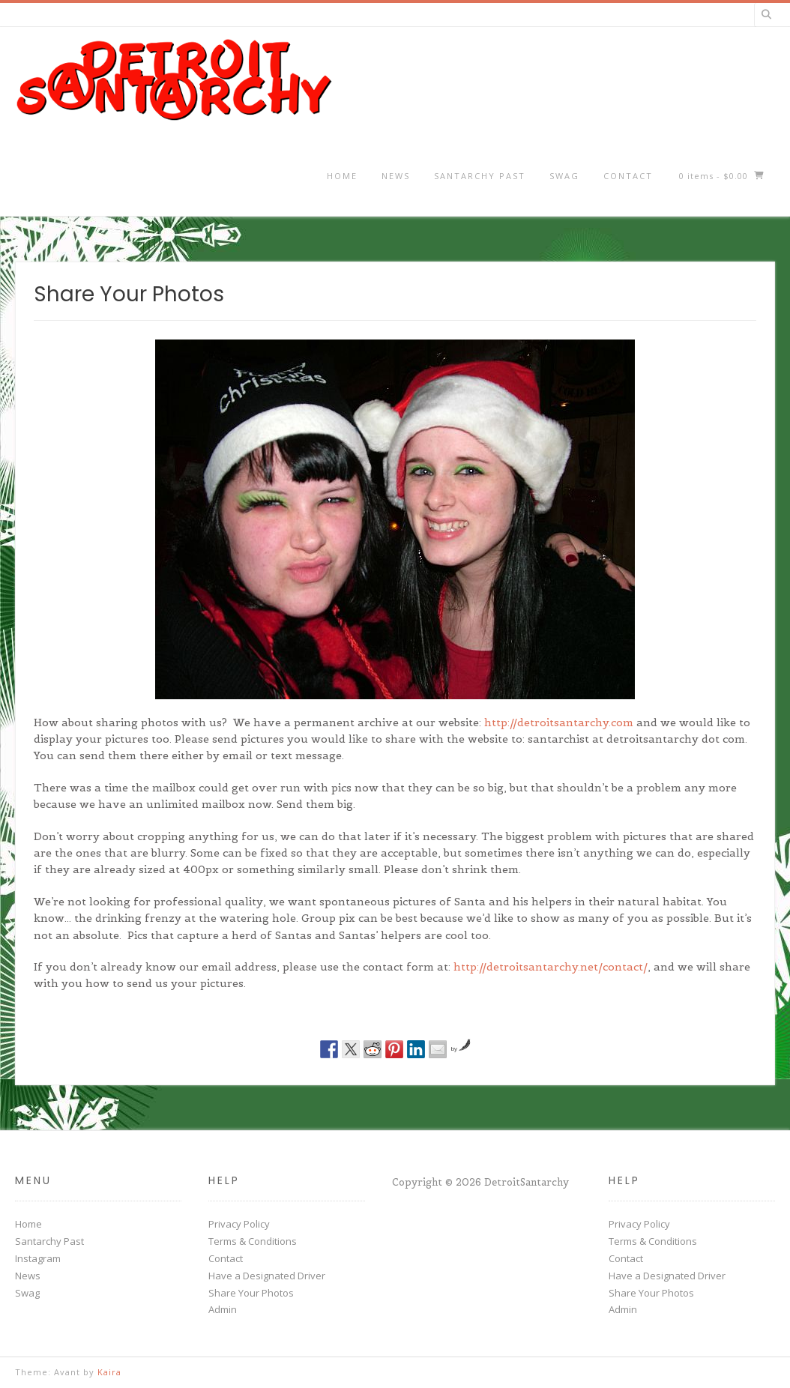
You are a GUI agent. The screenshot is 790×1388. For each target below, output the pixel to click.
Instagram (38, 1258)
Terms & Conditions (252, 1241)
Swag (564, 175)
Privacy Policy (239, 1224)
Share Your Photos (251, 1293)
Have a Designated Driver (266, 1275)
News (396, 175)
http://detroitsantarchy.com (558, 722)
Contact (628, 175)
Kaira (109, 1372)
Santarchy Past (479, 175)
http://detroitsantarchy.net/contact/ (550, 967)
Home (342, 175)
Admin (222, 1309)
